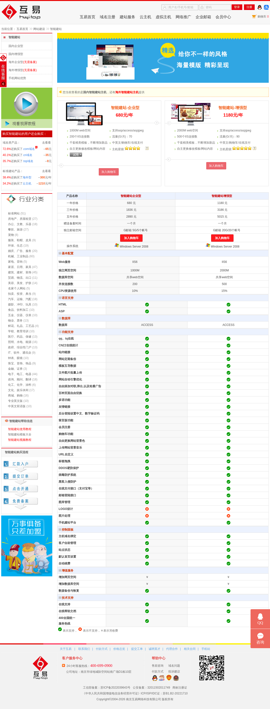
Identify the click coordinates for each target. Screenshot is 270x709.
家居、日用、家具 (19, 267)
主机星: (118, 149)
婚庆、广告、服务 (19, 251)
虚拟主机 (163, 17)
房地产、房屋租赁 (19, 219)
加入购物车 (108, 172)
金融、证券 (15, 368)
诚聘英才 (154, 649)
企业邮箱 (203, 17)
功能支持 (66, 332)
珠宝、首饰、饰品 (19, 363)
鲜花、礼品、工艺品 (21, 326)
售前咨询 (157, 665)
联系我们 (84, 649)
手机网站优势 (17, 78)
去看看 (46, 142)
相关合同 (190, 649)
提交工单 (137, 649)
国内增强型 (16, 54)
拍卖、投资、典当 (19, 293)
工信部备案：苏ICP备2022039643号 (106, 687)
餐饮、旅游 (15, 229)
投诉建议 (174, 671)
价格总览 (119, 649)
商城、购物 (15, 395)
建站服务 (127, 17)
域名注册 (107, 17)
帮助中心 (158, 658)
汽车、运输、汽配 (19, 299)
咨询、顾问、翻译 (19, 379)
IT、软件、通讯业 (19, 352)
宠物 (11, 235)
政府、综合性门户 (19, 347)
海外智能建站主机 (127, 92)
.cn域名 (27, 155)
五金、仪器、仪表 (19, 315)
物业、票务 (15, 320)
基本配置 (66, 253)
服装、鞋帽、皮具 (19, 240)
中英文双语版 (17, 406)
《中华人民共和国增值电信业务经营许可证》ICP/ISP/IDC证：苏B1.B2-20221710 (135, 693)
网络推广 (183, 17)
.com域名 (29, 149)
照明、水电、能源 (19, 342)
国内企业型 (16, 46)
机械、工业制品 (18, 256)
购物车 (263, 16)
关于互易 (66, 649)
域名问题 (174, 665)
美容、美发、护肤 (19, 283)
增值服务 (66, 570)
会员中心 (223, 17)
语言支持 (66, 298)
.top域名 (28, 161)
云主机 (145, 17)
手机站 (205, 649)
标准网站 (14, 213)
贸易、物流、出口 (19, 277)
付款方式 (102, 649)
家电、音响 (15, 261)
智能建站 (56, 29)
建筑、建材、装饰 (19, 272)
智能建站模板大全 (19, 434)
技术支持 (66, 597)
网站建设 (39, 29)
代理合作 (172, 649)
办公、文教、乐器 (19, 224)
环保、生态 (15, 245)
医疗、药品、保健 (19, 336)
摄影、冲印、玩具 (19, 304)
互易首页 (87, 17)
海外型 (27, 177)
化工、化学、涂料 (19, 385)
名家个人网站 (17, 288)
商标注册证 (179, 687)
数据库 (65, 318)
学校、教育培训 (18, 331)
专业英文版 (15, 401)
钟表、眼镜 (15, 358)
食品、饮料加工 (18, 310)
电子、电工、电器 (19, 374)
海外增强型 (16, 70)
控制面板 (66, 529)
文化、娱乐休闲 (18, 390)
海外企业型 (16, 62)
